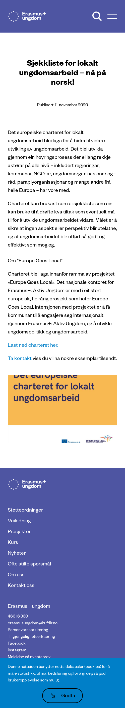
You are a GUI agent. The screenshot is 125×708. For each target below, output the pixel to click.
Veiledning (19, 520)
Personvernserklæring (28, 629)
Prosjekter (19, 531)
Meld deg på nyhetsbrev (29, 656)
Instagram (17, 649)
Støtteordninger (25, 509)
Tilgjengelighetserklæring (31, 636)
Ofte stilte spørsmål (29, 563)
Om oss (16, 574)
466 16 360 (18, 616)
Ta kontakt (20, 358)
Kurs (13, 542)
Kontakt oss (21, 585)
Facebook (17, 643)
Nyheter (17, 552)
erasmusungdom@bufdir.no (32, 622)
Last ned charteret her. (33, 344)
